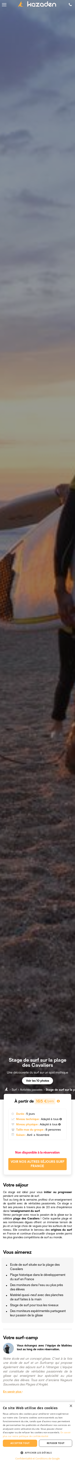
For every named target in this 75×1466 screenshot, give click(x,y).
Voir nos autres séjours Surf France (37, 1164)
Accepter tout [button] (20, 1443)
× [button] (70, 1406)
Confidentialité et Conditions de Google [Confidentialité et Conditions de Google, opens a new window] (37, 1458)
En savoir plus (13, 1391)
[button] (37, 1452)
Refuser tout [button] (56, 1443)
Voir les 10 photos (37, 1080)
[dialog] (37, 1434)
